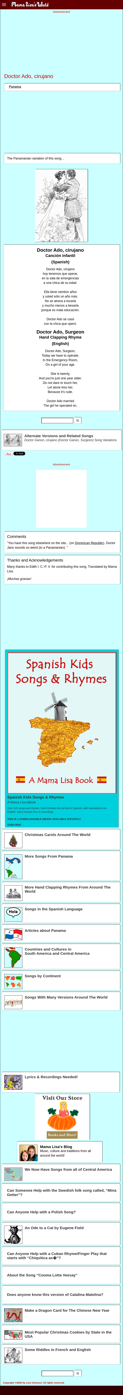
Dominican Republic (89, 543)
